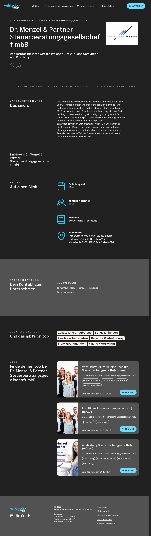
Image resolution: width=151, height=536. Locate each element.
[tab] (27, 86)
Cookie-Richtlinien (106, 524)
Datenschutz (103, 511)
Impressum (102, 507)
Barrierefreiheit (104, 519)
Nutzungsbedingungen (108, 515)
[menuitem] (36, 6)
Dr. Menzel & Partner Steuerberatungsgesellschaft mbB (109, 375)
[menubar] (73, 6)
